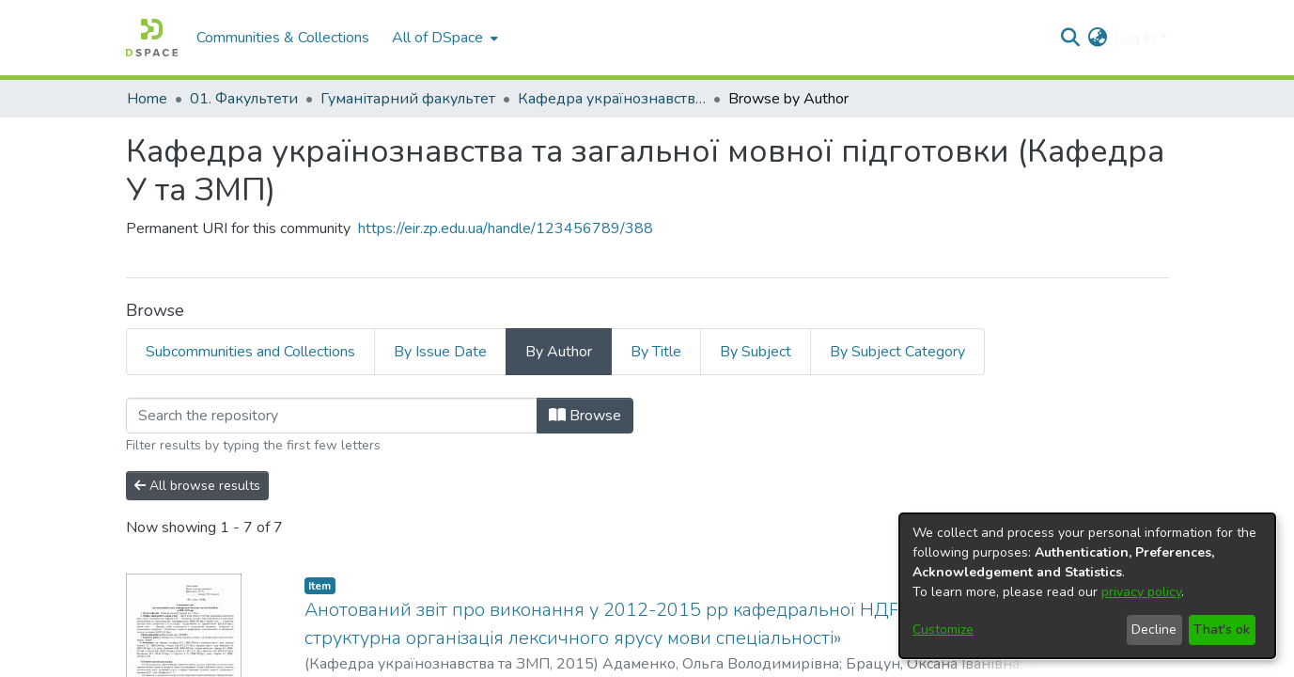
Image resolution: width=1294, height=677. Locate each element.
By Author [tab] (558, 351)
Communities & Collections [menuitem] (282, 37)
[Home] (152, 37)
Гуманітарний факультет (407, 98)
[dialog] (1087, 585)
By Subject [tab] (755, 351)
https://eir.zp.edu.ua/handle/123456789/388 (505, 228)
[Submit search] (1070, 37)
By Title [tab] (656, 351)
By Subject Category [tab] (897, 351)
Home (147, 98)
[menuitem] (443, 37)
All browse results (197, 486)
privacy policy (1141, 592)
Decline (1154, 629)
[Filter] (332, 415)
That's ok (1221, 629)
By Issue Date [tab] (440, 351)
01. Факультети (244, 98)
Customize (943, 629)
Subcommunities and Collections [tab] (250, 351)
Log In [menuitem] (1135, 37)
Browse (585, 415)
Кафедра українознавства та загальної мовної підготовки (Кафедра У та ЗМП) (612, 98)
